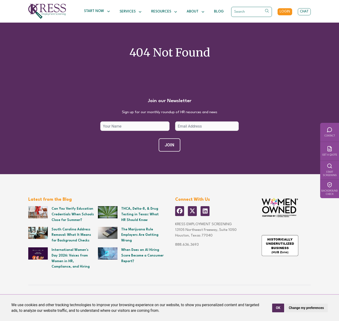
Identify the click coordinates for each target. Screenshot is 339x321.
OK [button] (278, 308)
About (196, 12)
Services (131, 12)
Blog (219, 11)
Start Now (97, 11)
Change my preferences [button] (306, 308)
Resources (164, 12)
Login (285, 11)
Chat (304, 11)
